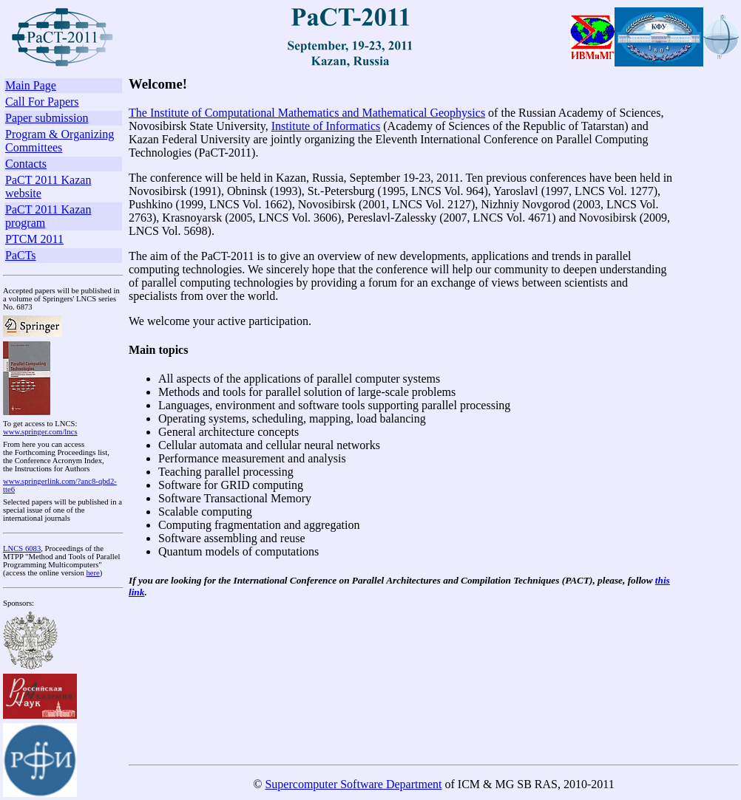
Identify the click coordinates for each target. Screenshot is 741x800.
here (92, 573)
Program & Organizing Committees (59, 141)
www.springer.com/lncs (40, 432)
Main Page (30, 85)
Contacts (26, 163)
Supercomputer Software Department (353, 784)
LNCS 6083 (22, 548)
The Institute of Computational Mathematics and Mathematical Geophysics (307, 112)
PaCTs (20, 255)
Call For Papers (42, 101)
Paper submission (46, 118)
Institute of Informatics (326, 126)
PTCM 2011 (34, 239)
